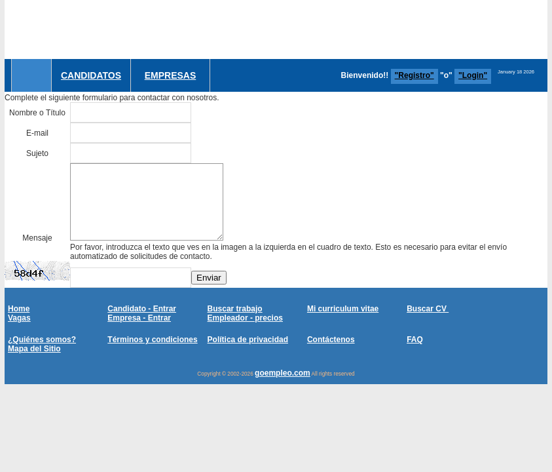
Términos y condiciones (152, 339)
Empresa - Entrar (139, 318)
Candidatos (91, 75)
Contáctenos (331, 339)
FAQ (415, 339)
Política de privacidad (248, 339)
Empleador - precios (245, 318)
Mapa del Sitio (34, 348)
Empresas (170, 75)
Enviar (208, 278)
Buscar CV (428, 308)
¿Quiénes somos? (42, 339)
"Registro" (414, 75)
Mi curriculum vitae (342, 308)
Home (18, 308)
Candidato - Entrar (141, 308)
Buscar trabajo (235, 308)
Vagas (19, 318)
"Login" (472, 75)
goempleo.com (282, 373)
